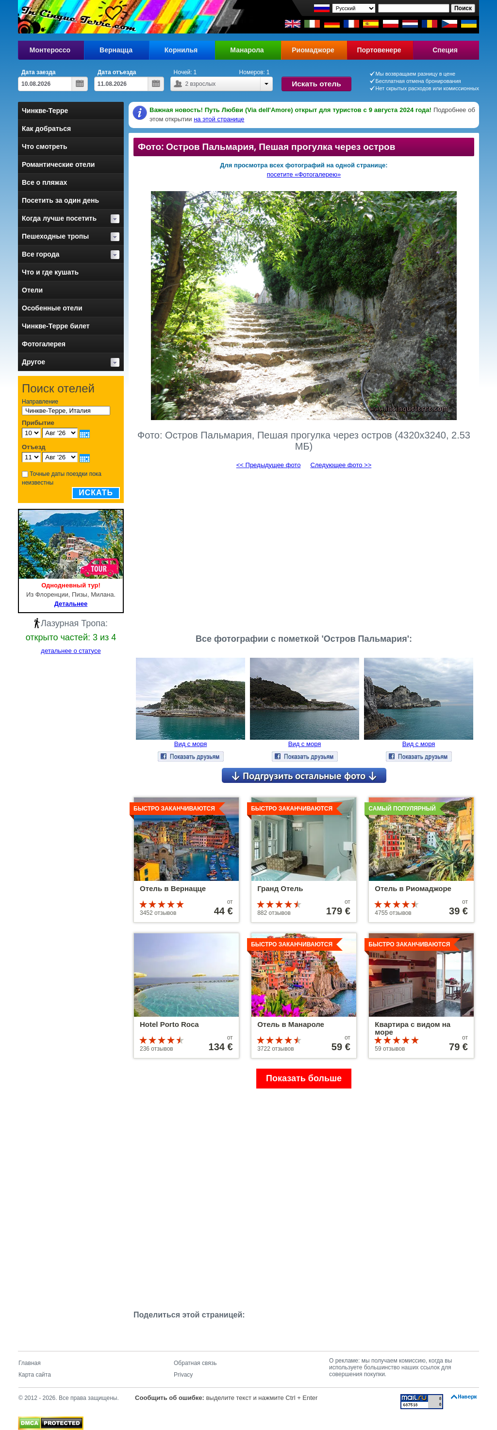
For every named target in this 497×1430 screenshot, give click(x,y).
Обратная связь (195, 1363)
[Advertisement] (303, 547)
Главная (29, 1363)
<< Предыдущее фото (268, 465)
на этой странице (219, 119)
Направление (40, 401)
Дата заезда (38, 72)
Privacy (183, 1374)
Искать (96, 492)
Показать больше (304, 1078)
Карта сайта (34, 1374)
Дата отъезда (117, 72)
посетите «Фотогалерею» (304, 174)
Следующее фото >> (340, 465)
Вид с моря (190, 744)
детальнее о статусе (70, 650)
